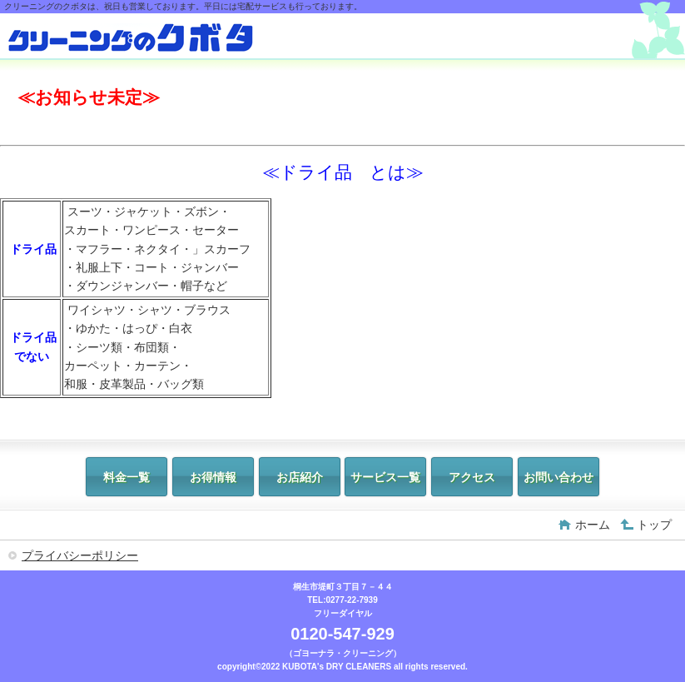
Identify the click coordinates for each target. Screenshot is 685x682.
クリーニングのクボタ (131, 37)
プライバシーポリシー (80, 555)
